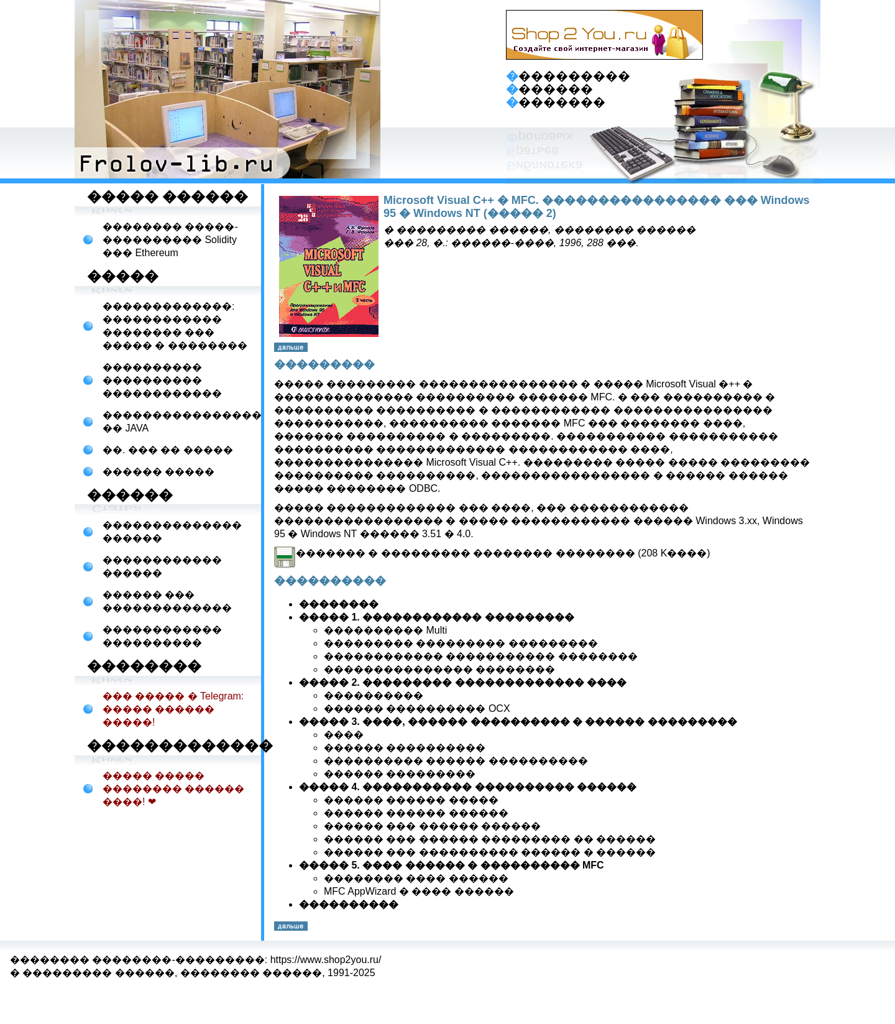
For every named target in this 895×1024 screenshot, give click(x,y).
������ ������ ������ (416, 813)
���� (344, 734)
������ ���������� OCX (417, 708)
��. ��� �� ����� (168, 450)
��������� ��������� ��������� (461, 643)
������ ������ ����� (411, 800)
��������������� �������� (439, 669)
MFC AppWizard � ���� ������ (419, 891)
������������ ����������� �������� (481, 656)
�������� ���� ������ (416, 878)
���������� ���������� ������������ (162, 380)
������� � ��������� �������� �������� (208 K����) (492, 553)
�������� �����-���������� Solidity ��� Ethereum (170, 239)
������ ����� (158, 471)
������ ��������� (399, 773)
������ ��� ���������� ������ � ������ (490, 852)
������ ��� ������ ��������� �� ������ (490, 839)
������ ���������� (404, 747)
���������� (373, 695)
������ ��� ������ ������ (432, 826)
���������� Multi (385, 630)
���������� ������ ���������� (456, 760)
